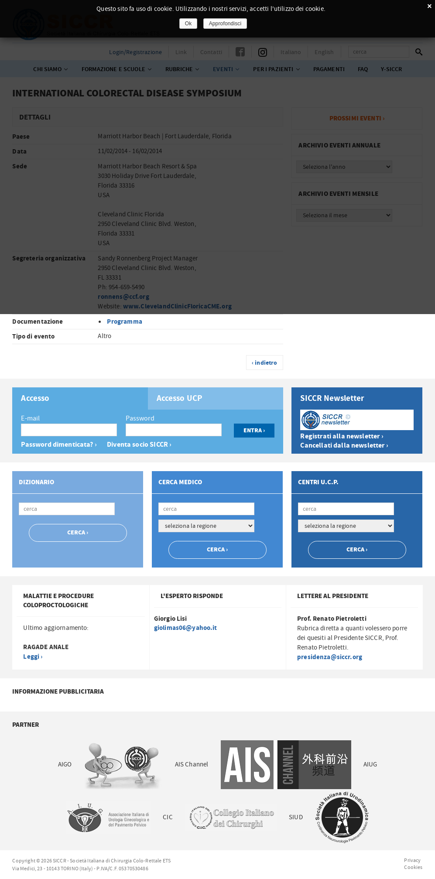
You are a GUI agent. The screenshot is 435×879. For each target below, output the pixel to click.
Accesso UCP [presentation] (180, 398)
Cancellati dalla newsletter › (344, 445)
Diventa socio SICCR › (139, 444)
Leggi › (32, 656)
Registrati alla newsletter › (341, 436)
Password (140, 418)
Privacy (412, 860)
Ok (188, 24)
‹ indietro (264, 363)
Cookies (413, 867)
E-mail (30, 418)
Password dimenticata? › (58, 444)
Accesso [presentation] (35, 398)
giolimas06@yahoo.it (185, 628)
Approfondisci (225, 24)
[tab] (79, 398)
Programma (124, 321)
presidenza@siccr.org (329, 657)
